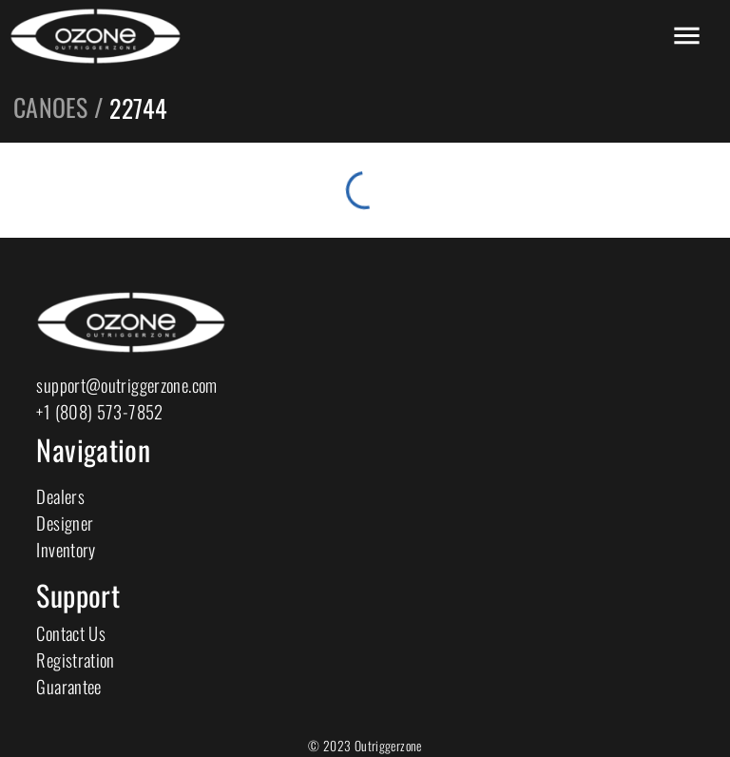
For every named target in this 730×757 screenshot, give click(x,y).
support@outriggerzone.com (126, 385)
